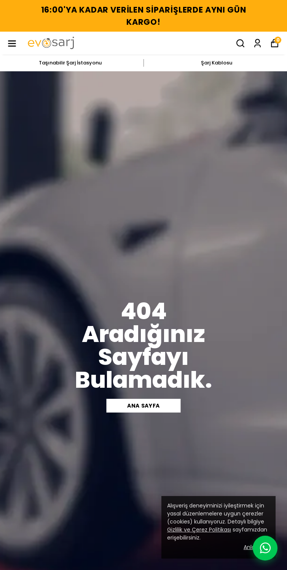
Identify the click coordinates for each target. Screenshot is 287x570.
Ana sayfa (143, 405)
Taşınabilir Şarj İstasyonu (70, 62)
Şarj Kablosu (216, 62)
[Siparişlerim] (257, 43)
